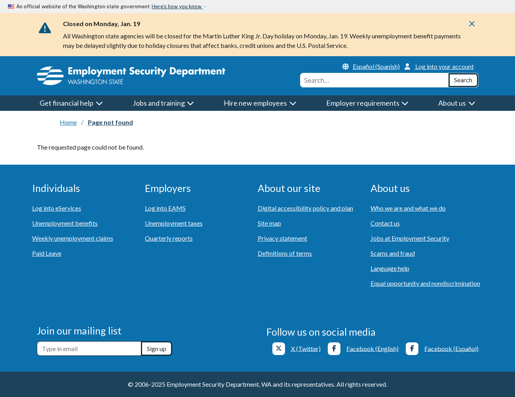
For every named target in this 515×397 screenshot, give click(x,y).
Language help (390, 268)
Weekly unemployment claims (72, 238)
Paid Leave (46, 253)
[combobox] (374, 80)
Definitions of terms (285, 253)
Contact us (385, 223)
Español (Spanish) (371, 66)
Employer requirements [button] (367, 103)
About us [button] (456, 103)
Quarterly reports (169, 238)
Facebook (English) (372, 348)
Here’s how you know (177, 6)
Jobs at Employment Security (410, 238)
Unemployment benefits (65, 223)
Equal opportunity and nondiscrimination (425, 283)
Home (68, 122)
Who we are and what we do (408, 208)
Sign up (156, 348)
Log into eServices (56, 208)
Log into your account (439, 66)
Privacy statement (282, 238)
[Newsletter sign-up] (89, 348)
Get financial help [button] (71, 103)
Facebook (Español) (451, 348)
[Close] (472, 26)
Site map (269, 223)
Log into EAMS (165, 208)
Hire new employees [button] (260, 103)
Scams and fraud (393, 253)
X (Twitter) (306, 348)
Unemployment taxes (174, 223)
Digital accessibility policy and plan (305, 208)
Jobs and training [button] (163, 103)
